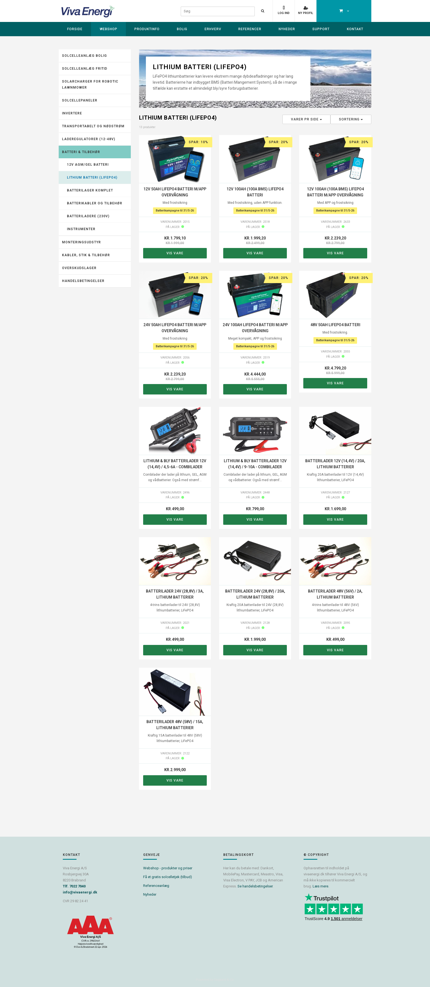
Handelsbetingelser (83, 281)
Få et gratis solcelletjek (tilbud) (167, 877)
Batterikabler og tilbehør (94, 203)
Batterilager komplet (90, 190)
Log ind (284, 13)
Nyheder (287, 29)
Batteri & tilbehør (81, 152)
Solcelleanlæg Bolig (84, 56)
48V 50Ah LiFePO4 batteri (335, 325)
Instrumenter (81, 229)
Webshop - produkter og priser (167, 868)
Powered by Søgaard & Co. (215, 980)
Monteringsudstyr (81, 242)
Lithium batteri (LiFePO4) (92, 177)
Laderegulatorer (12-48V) (88, 139)
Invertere (72, 113)
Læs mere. (321, 886)
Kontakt (355, 29)
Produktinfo (147, 29)
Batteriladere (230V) (88, 216)
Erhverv (213, 29)
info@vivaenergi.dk (80, 892)
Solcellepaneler (79, 100)
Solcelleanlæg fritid (84, 68)
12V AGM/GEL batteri (88, 165)
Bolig (182, 29)
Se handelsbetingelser (255, 886)
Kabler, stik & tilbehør (86, 255)
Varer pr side (306, 119)
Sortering (351, 119)
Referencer (249, 29)
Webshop (108, 29)
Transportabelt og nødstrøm (93, 126)
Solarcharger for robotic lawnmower (90, 84)
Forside (75, 29)
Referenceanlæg (156, 886)
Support (321, 29)
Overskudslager (79, 268)
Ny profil (305, 13)
